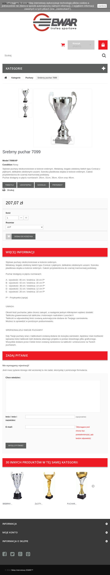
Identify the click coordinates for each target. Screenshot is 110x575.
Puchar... (71, 503)
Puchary (29, 78)
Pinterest (57, 185)
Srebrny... (7, 503)
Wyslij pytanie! (15, 446)
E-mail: (9, 427)
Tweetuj (9, 185)
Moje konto (10, 532)
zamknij (102, 6)
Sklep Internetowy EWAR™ (22, 570)
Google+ (41, 185)
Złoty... (38, 503)
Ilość (8, 213)
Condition (7, 164)
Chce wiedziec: (13, 377)
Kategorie (15, 78)
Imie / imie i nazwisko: (11, 418)
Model (5, 160)
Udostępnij (25, 185)
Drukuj (10, 190)
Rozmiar (10, 222)
